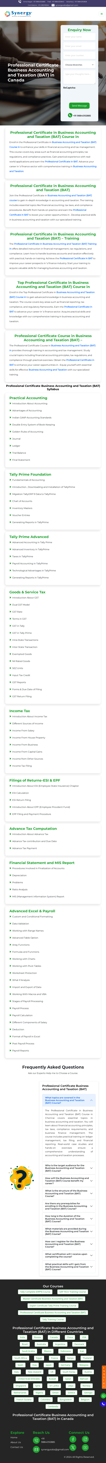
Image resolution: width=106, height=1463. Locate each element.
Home (13, 1437)
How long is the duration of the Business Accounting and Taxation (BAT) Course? (64, 1219)
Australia (41, 1344)
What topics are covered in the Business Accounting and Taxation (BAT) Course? (64, 1100)
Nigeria (39, 1392)
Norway (87, 1385)
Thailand (87, 1358)
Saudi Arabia (28, 1351)
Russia (37, 1337)
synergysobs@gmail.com (55, 1449)
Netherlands (20, 1392)
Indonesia (65, 1351)
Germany (65, 1364)
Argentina (60, 1344)
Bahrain (84, 1378)
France (54, 1358)
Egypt (39, 1358)
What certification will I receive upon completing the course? (66, 1255)
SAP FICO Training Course (72, 1291)
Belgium (85, 1399)
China (70, 1337)
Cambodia (53, 1406)
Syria (37, 1385)
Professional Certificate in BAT (61, 161)
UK (52, 1371)
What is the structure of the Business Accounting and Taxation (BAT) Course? (66, 1193)
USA (84, 1337)
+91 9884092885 (82, 115)
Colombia (46, 1399)
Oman (55, 1392)
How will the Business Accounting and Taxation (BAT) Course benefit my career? (67, 1181)
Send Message (79, 105)
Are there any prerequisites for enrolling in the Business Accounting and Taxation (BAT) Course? (66, 1206)
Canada (54, 1337)
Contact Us (16, 1447)
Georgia (88, 1392)
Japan (49, 1364)
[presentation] (84, 94)
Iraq (34, 1364)
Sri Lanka (54, 1385)
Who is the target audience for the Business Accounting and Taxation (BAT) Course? (64, 1168)
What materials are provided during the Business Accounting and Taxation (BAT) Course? (67, 1231)
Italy (16, 1371)
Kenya (70, 1358)
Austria (88, 1371)
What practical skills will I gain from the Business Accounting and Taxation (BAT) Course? (67, 1267)
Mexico (47, 1351)
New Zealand (34, 1371)
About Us (15, 1442)
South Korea (69, 1371)
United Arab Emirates (29, 1378)
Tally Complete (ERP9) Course (35, 1291)
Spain (20, 1364)
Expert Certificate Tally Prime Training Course (53, 1305)
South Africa (20, 1358)
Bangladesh (66, 1399)
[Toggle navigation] (102, 14)
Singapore (20, 1385)
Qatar (68, 1378)
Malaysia (83, 1364)
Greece (71, 1392)
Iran (82, 1351)
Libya (70, 1385)
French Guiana (23, 1399)
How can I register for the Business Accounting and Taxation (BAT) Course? (65, 1244)
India (22, 1337)
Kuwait (52, 1378)
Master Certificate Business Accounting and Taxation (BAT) (53, 1298)
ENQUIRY (104, 1377)
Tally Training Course (53, 1319)
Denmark (79, 1344)
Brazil (25, 1344)
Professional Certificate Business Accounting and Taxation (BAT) (53, 1312)
